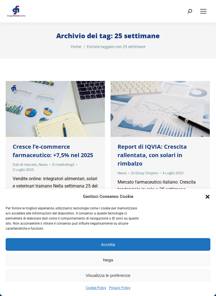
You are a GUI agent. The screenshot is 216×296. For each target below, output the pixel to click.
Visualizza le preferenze (108, 275)
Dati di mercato (25, 164)
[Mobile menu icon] (203, 11)
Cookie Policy (96, 288)
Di (63, 164)
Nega (108, 259)
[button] (207, 197)
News (43, 164)
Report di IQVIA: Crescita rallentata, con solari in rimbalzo (152, 155)
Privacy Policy (119, 288)
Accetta (108, 244)
